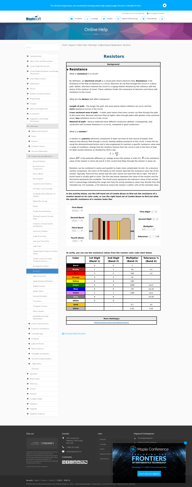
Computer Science (38, 146)
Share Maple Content (38, 79)
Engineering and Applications (41, 156)
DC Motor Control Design (42, 189)
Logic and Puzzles (37, 344)
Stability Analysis (39, 286)
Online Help (82, 45)
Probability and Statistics (40, 354)
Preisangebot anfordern (157, 13)
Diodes (35, 206)
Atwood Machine (39, 161)
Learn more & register (149, 473)
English (36, 480)
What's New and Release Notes (41, 61)
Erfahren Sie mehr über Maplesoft (37, 466)
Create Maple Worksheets (40, 66)
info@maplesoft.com (73, 451)
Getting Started (35, 56)
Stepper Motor (38, 291)
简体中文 (67, 480)
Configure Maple (36, 399)
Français (44, 480)
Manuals (33, 394)
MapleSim (33, 409)
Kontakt (65, 433)
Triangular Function (40, 306)
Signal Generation (39, 276)
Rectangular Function (41, 266)
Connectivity (34, 114)
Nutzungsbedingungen (83, 484)
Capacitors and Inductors (42, 184)
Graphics (33, 104)
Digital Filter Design (40, 201)
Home (64, 45)
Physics (33, 89)
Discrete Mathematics (39, 151)
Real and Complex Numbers (41, 359)
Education (33, 374)
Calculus (34, 141)
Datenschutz (96, 484)
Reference (33, 384)
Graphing (34, 339)
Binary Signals (38, 174)
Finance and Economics (40, 324)
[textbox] (114, 154)
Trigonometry (36, 364)
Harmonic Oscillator (40, 231)
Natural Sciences (37, 349)
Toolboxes (33, 404)
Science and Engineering (38, 109)
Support (72, 45)
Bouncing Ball (38, 179)
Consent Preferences (109, 484)
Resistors (36, 271)
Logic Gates (37, 246)
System (32, 389)
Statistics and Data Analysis (40, 94)
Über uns (30, 433)
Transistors (37, 301)
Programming (35, 99)
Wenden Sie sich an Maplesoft (134, 13)
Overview (35, 369)
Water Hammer (38, 311)
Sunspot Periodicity (40, 296)
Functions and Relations (40, 329)
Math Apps (34, 126)
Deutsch (52, 480)
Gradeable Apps (37, 334)
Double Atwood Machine (42, 211)
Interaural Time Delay (41, 241)
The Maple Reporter (145, 438)
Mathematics (35, 84)
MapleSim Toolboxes (37, 414)
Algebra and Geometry (39, 131)
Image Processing (39, 236)
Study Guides (35, 379)
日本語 (59, 480)
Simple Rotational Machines (43, 281)
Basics (33, 136)
